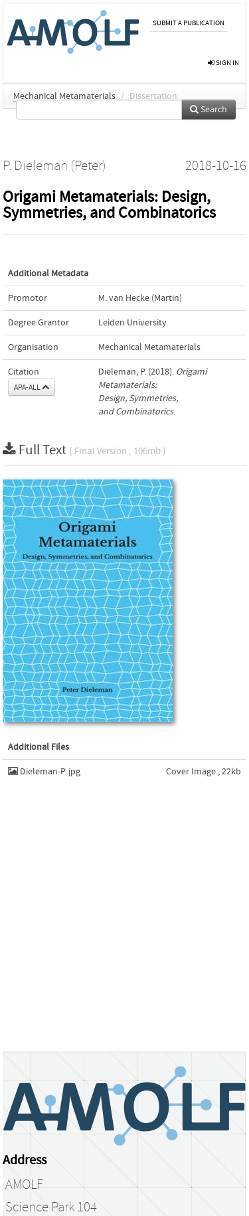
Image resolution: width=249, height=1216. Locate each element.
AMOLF (24, 1185)
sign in (223, 62)
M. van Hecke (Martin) (140, 298)
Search (208, 109)
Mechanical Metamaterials (64, 96)
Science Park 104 (51, 1207)
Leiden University (132, 322)
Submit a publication (188, 23)
